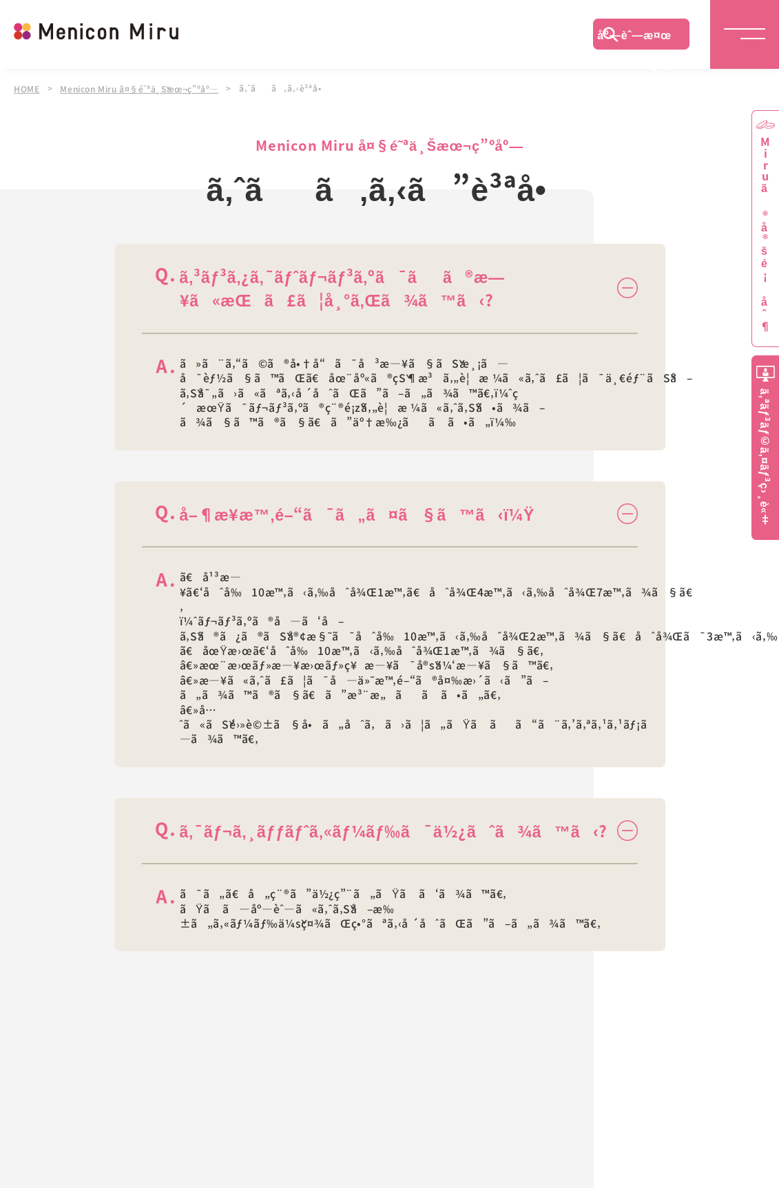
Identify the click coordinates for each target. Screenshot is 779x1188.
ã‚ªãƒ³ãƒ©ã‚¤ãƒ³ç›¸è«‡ (765, 456)
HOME (27, 88)
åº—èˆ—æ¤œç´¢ (634, 38)
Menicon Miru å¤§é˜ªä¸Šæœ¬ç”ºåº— (142, 88)
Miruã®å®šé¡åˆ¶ (765, 234)
